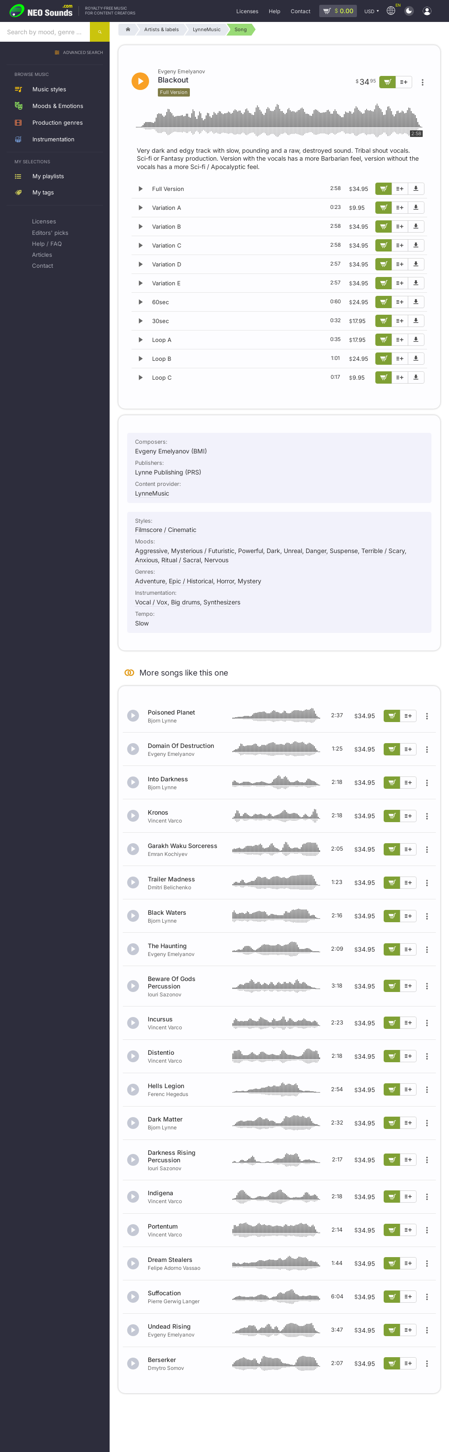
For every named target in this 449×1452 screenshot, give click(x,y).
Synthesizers (221, 602)
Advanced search (83, 52)
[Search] (100, 32)
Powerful (250, 550)
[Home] (126, 30)
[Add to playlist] (400, 189)
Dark (273, 550)
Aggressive (151, 550)
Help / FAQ (47, 243)
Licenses (44, 221)
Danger (316, 550)
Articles (42, 254)
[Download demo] (416, 189)
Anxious (146, 560)
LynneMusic (152, 493)
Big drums (185, 602)
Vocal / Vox (151, 602)
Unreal (293, 550)
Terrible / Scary (383, 550)
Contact (42, 265)
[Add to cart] (383, 189)
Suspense (344, 550)
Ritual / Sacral (181, 560)
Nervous (216, 560)
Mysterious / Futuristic (203, 550)
